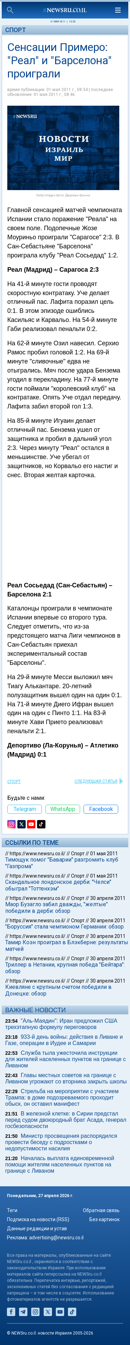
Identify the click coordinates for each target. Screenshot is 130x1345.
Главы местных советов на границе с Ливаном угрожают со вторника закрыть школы (66, 1078)
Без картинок (104, 1219)
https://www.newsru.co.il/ (38, 853)
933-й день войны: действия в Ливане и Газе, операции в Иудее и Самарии (64, 1040)
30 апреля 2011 (107, 898)
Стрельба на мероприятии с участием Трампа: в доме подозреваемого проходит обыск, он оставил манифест (62, 1097)
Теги (12, 1210)
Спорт (15, 29)
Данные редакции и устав (37, 1228)
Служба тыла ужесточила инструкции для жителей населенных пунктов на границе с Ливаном (65, 1059)
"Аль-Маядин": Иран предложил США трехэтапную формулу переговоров (61, 1024)
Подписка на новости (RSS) (38, 1219)
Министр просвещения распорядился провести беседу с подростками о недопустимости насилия (61, 1142)
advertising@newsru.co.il (56, 1237)
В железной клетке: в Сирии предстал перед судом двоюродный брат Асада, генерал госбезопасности (65, 1120)
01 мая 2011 (104, 853)
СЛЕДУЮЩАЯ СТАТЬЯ (96, 781)
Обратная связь (101, 1210)
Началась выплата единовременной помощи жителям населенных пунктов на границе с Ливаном (59, 1164)
